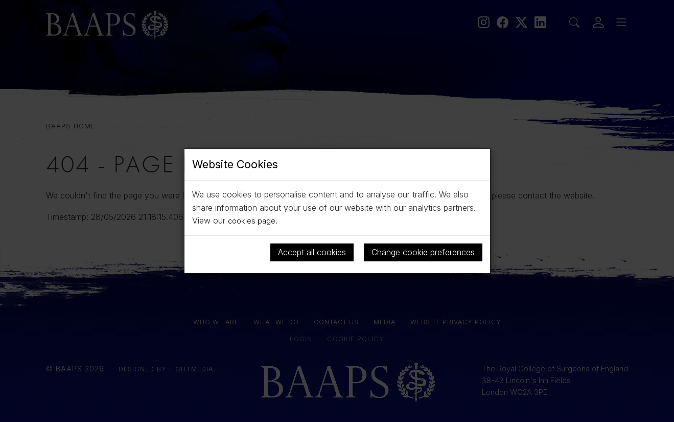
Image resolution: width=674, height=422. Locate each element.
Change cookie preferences (423, 252)
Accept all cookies (312, 252)
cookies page (253, 220)
